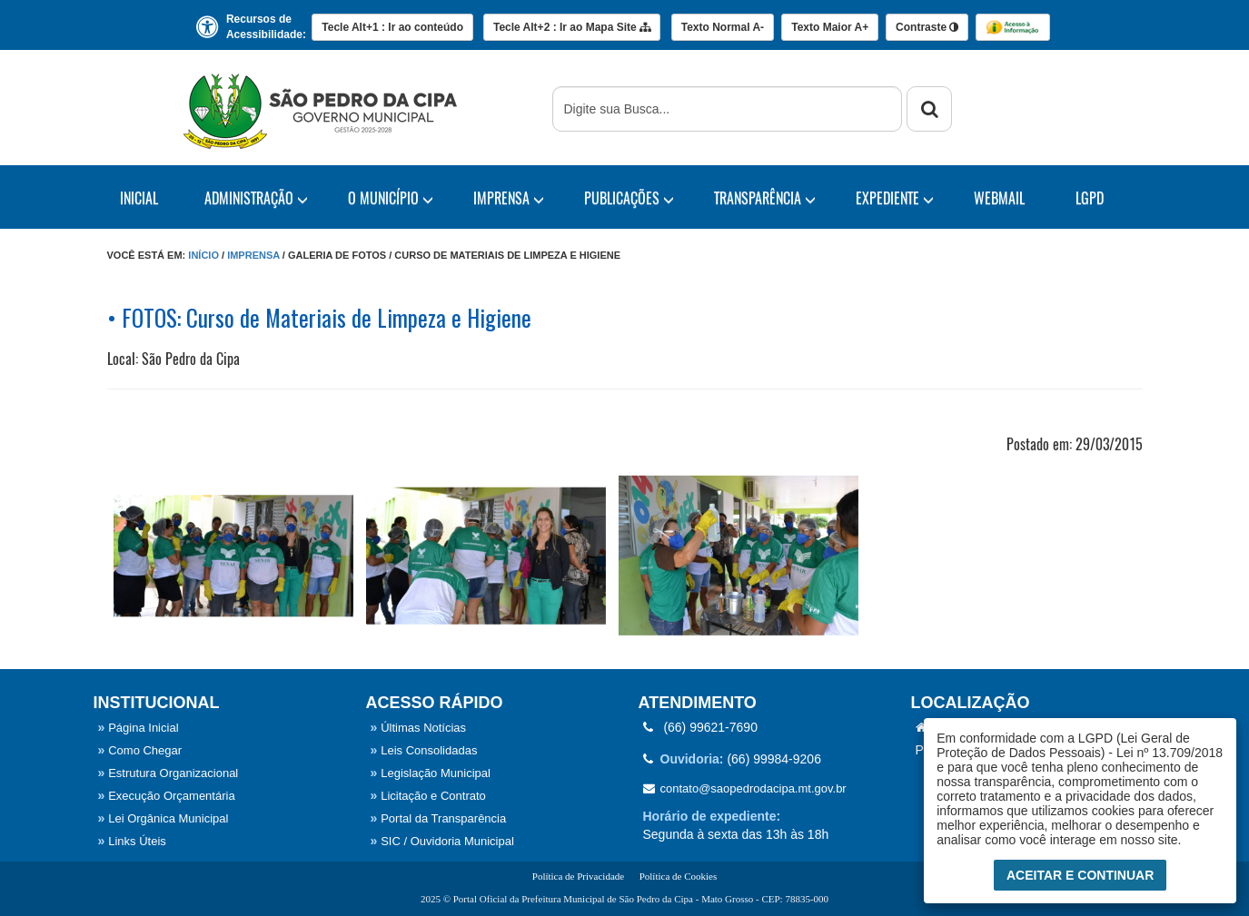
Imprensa (253, 255)
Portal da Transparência (439, 818)
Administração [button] (256, 198)
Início (203, 255)
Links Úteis (132, 841)
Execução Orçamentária (166, 795)
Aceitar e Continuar (1080, 875)
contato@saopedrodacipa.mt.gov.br (745, 788)
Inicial (139, 198)
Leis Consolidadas (424, 750)
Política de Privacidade (578, 876)
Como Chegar (140, 750)
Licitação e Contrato (428, 795)
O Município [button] (390, 198)
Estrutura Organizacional (168, 773)
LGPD (1090, 198)
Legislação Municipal (431, 773)
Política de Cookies (678, 876)
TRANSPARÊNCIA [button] (765, 198)
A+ (829, 27)
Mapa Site (571, 27)
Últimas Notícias (419, 727)
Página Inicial (138, 727)
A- (722, 27)
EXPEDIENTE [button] (895, 198)
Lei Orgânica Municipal (163, 818)
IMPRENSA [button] (508, 198)
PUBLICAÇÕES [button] (629, 198)
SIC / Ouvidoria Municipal (442, 841)
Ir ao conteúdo (392, 27)
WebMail (999, 198)
